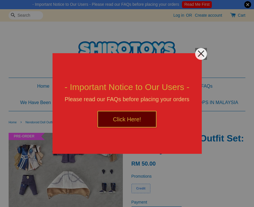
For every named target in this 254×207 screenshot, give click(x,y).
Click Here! (127, 119)
